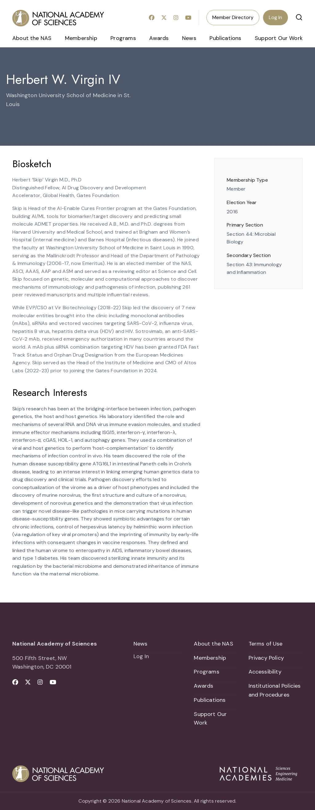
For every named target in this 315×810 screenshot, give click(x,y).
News (189, 38)
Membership (81, 38)
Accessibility (265, 671)
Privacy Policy (266, 658)
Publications (225, 38)
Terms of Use (266, 643)
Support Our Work (279, 38)
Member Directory (232, 17)
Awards (159, 38)
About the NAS (31, 38)
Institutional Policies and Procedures (275, 690)
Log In (275, 17)
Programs (123, 38)
